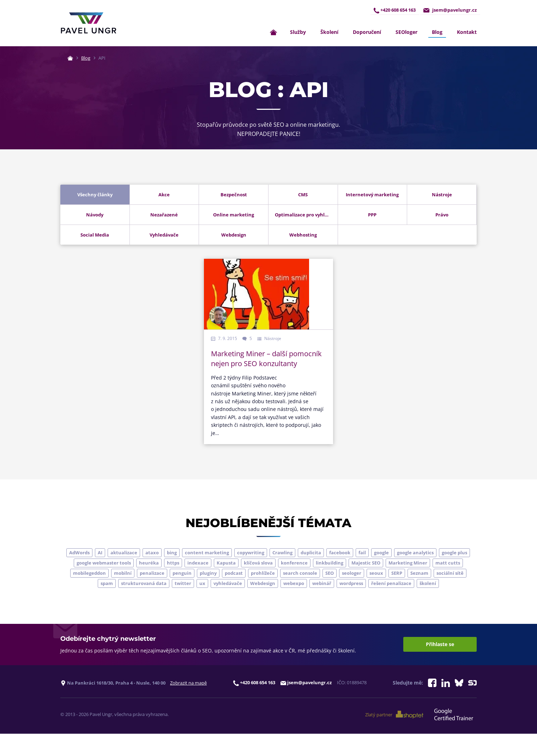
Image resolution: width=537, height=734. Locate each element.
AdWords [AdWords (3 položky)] (79, 552)
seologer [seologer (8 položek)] (351, 573)
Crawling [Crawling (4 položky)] (282, 552)
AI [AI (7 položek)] (100, 552)
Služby (298, 32)
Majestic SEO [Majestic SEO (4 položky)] (365, 563)
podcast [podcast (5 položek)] (234, 573)
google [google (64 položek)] (381, 552)
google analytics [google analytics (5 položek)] (415, 552)
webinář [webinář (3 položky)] (321, 583)
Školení (329, 32)
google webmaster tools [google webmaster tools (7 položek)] (104, 563)
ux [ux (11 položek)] (202, 583)
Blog (437, 32)
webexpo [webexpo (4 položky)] (293, 583)
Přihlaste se (440, 644)
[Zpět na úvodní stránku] (88, 23)
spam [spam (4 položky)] (107, 583)
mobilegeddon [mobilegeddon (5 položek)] (89, 573)
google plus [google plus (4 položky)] (454, 552)
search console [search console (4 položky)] (300, 573)
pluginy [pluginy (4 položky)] (208, 573)
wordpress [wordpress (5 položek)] (351, 583)
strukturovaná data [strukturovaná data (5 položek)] (144, 583)
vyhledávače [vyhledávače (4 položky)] (227, 583)
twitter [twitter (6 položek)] (183, 583)
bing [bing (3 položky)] (172, 552)
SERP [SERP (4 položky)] (396, 573)
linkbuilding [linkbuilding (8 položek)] (329, 563)
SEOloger (406, 32)
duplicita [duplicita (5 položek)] (311, 552)
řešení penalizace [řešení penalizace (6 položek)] (391, 583)
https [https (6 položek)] (173, 563)
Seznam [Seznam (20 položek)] (419, 573)
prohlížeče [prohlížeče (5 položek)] (263, 573)
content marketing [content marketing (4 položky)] (207, 552)
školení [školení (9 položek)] (428, 583)
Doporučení (367, 32)
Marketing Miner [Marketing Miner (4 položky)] (407, 563)
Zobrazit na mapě (188, 683)
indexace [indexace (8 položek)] (198, 563)
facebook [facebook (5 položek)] (339, 552)
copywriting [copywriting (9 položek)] (250, 552)
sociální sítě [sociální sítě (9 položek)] (450, 573)
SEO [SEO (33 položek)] (329, 573)
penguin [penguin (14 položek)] (182, 573)
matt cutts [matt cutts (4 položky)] (447, 563)
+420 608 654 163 (394, 10)
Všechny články (95, 194)
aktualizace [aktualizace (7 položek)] (123, 552)
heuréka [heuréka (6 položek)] (149, 563)
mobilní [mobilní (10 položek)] (123, 573)
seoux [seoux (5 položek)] (376, 573)
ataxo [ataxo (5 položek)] (152, 552)
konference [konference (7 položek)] (294, 563)
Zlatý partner (395, 714)
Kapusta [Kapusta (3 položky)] (226, 563)
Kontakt (467, 32)
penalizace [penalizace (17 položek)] (152, 573)
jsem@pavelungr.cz (450, 10)
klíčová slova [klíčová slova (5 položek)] (258, 563)
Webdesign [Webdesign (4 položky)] (262, 583)
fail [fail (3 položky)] (362, 552)
